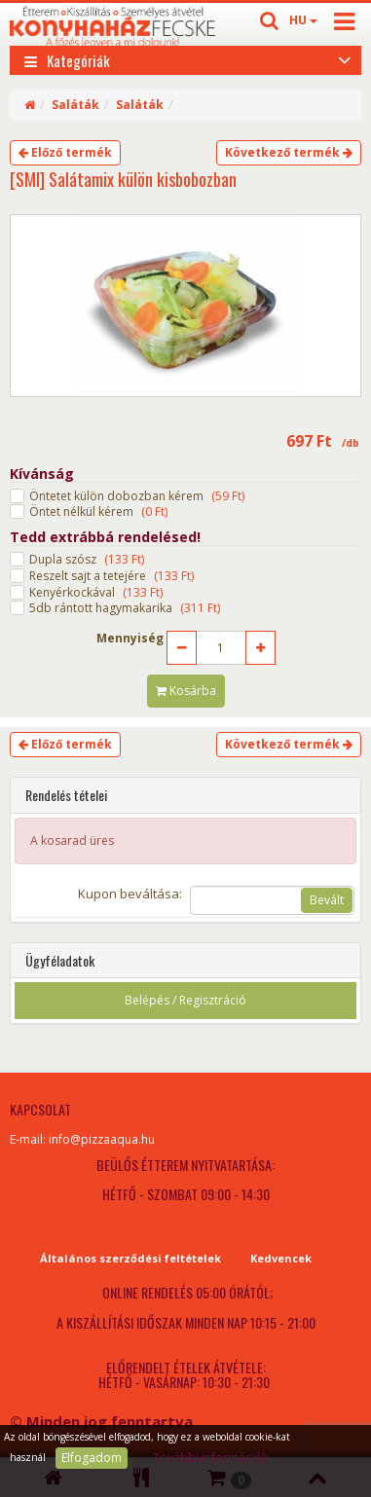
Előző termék (65, 152)
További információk (210, 1457)
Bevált (327, 900)
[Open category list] (345, 58)
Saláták (75, 104)
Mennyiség (130, 638)
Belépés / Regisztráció (185, 1000)
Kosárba (186, 690)
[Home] (29, 104)
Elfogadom (91, 1457)
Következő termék (288, 152)
